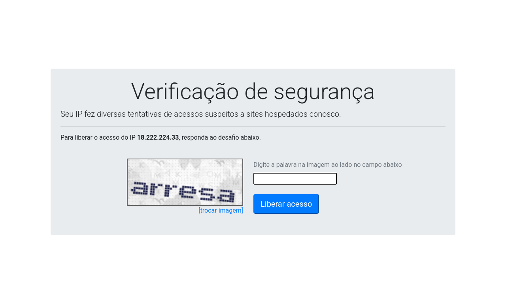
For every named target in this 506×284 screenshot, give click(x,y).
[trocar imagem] (220, 210)
